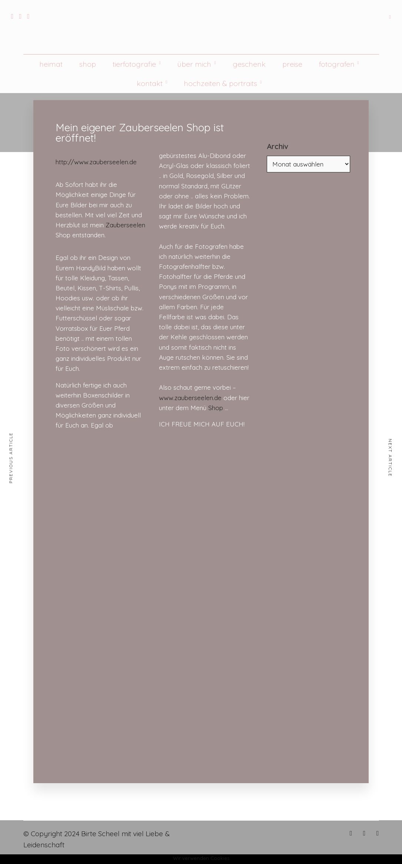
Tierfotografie (134, 64)
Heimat (51, 64)
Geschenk (249, 64)
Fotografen (337, 64)
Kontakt (150, 83)
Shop (87, 64)
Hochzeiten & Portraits (220, 83)
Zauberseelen (125, 225)
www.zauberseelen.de (190, 398)
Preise (292, 64)
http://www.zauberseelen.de (96, 162)
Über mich (194, 64)
